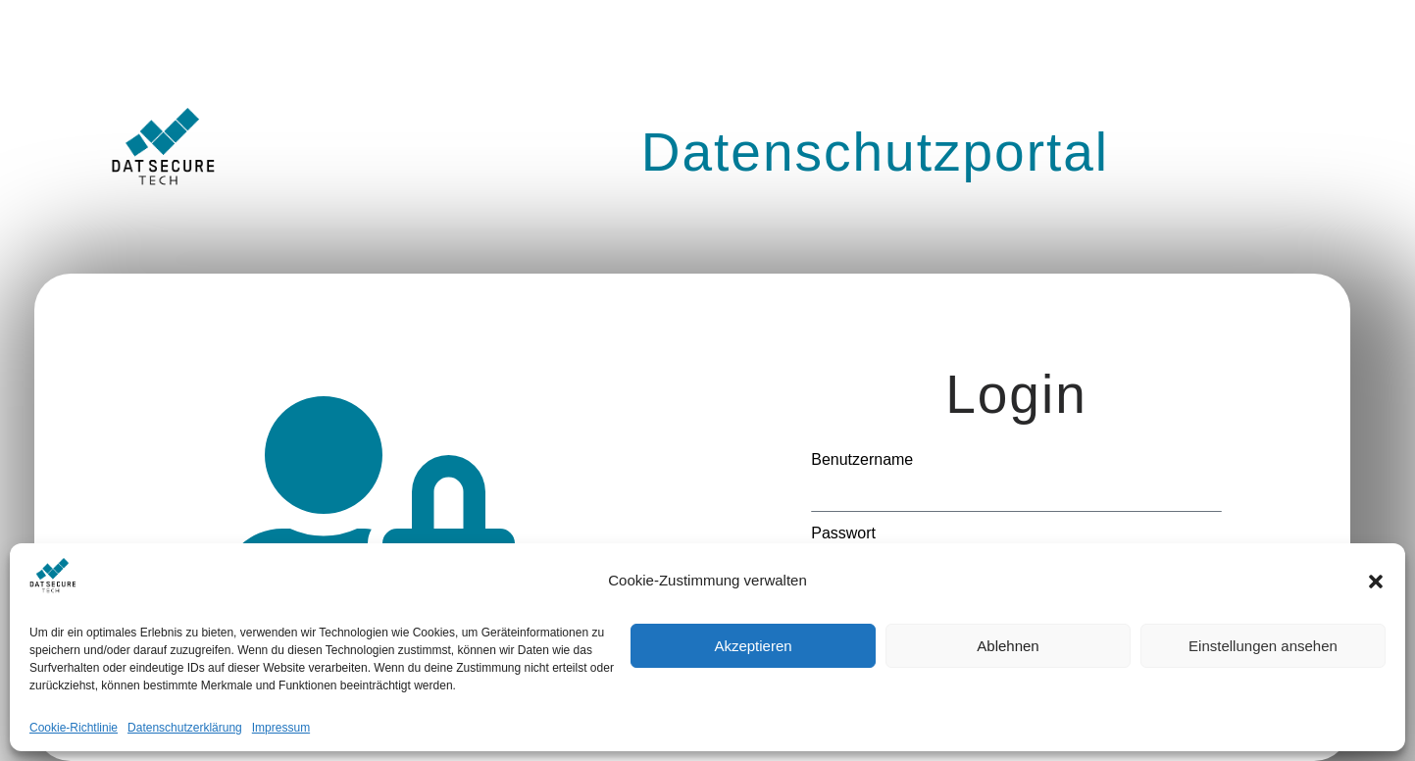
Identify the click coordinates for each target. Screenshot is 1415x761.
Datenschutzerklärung (184, 728)
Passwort (843, 533)
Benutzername (862, 459)
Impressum (281, 728)
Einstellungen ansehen (1263, 645)
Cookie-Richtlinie (73, 728)
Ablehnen (1007, 645)
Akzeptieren (752, 645)
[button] (1376, 581)
